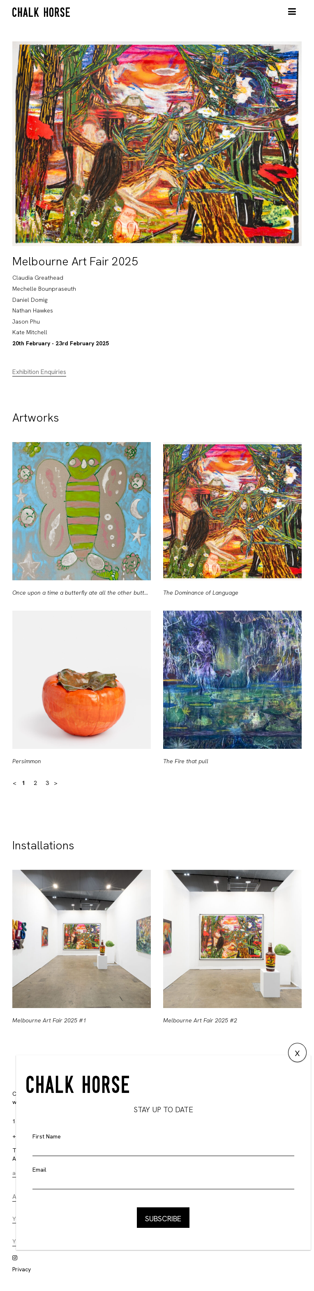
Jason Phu (26, 321)
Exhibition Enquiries (39, 372)
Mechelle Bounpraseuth (44, 288)
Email (39, 1169)
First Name (46, 1136)
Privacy (21, 1269)
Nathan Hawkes (32, 310)
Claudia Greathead (37, 277)
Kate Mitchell (29, 332)
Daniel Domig (29, 299)
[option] (81, 610)
